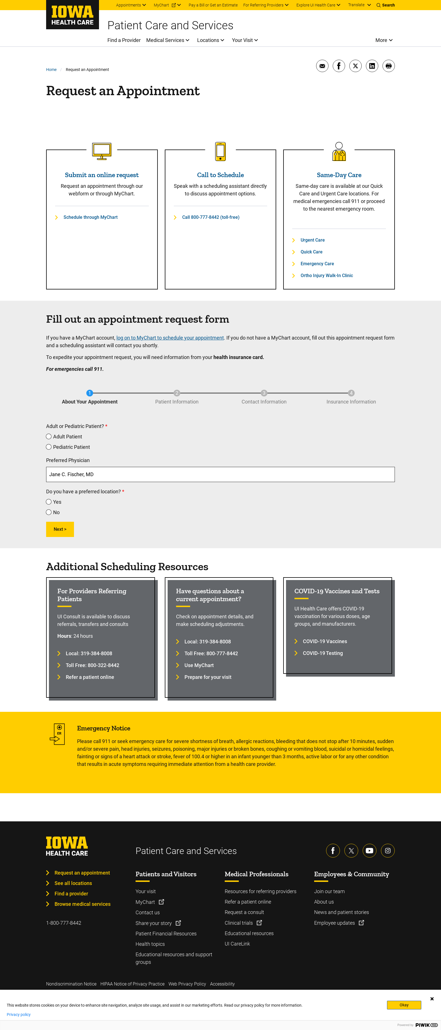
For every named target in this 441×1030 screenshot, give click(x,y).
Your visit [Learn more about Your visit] (146, 891)
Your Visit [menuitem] (242, 40)
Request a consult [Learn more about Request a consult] (244, 912)
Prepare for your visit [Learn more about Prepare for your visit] (207, 677)
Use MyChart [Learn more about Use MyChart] (199, 665)
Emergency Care (317, 263)
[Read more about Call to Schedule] (220, 151)
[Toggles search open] (386, 5)
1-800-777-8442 (63, 923)
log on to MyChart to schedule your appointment (170, 338)
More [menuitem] (381, 40)
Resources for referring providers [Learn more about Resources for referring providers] (260, 891)
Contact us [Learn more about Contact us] (148, 912)
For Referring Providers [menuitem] (263, 5)
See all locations (73, 883)
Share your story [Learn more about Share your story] (154, 923)
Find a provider (71, 894)
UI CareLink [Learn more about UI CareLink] (237, 944)
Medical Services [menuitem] (165, 40)
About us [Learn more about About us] (324, 902)
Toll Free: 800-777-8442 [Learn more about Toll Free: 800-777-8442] (211, 653)
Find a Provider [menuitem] (124, 40)
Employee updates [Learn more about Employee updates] (335, 923)
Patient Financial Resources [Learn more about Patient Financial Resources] (166, 934)
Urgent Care (313, 240)
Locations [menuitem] (208, 40)
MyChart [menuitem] (161, 5)
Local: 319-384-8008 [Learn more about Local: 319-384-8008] (89, 653)
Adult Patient (67, 437)
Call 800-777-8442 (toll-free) (211, 217)
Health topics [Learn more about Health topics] (150, 944)
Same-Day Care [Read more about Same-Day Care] (339, 175)
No (56, 512)
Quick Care (312, 252)
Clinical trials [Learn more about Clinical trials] (239, 923)
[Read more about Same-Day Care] (339, 151)
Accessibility (222, 984)
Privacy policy (19, 1014)
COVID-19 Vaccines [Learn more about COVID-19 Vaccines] (325, 641)
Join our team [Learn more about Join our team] (329, 891)
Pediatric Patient (71, 447)
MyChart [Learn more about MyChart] (146, 902)
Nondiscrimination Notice (71, 984)
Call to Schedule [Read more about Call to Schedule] (220, 175)
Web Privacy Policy (187, 984)
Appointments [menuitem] (128, 5)
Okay (404, 1005)
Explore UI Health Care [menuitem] (315, 5)
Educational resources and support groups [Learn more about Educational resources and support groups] (174, 958)
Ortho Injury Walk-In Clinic (327, 275)
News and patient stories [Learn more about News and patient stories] (341, 912)
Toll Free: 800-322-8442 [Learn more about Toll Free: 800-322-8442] (92, 665)
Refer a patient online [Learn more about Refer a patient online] (90, 677)
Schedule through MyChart (91, 217)
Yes (57, 502)
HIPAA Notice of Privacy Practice (132, 984)
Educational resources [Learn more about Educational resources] (249, 933)
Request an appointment (82, 873)
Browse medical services (83, 904)
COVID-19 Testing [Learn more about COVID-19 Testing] (323, 653)
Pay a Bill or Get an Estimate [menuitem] (213, 5)
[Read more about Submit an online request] (101, 151)
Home (51, 69)
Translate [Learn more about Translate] (356, 5)
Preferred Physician (68, 460)
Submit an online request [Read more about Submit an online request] (102, 175)
